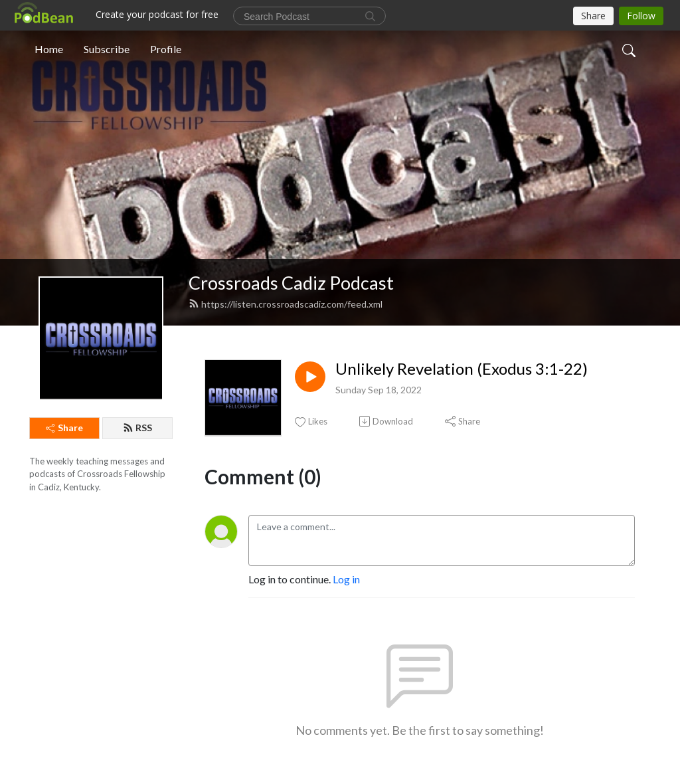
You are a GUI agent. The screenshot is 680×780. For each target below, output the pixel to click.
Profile (165, 49)
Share (64, 427)
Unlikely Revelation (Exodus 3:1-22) (461, 368)
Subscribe (106, 49)
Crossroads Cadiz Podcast (291, 283)
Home (49, 49)
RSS (137, 427)
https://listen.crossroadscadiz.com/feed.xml (285, 304)
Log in (346, 579)
